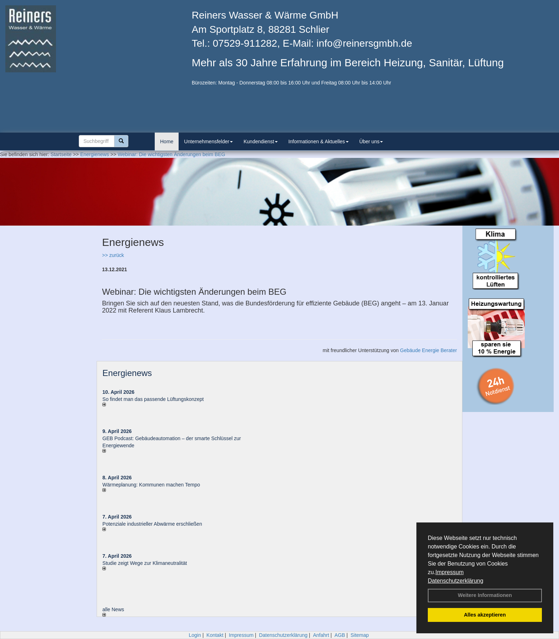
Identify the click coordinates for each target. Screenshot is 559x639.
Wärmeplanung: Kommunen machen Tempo (151, 485)
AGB (339, 635)
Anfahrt (321, 635)
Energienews (127, 373)
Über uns (371, 141)
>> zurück (113, 255)
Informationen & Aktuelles (318, 141)
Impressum (449, 572)
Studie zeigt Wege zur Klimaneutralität (144, 563)
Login (195, 635)
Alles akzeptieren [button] (485, 615)
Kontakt (214, 635)
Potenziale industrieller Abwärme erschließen (152, 524)
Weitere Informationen (485, 595)
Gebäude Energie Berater (428, 350)
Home (166, 141)
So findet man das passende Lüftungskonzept (153, 399)
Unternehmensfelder (208, 141)
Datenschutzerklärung (455, 581)
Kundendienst (260, 141)
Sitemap (359, 635)
